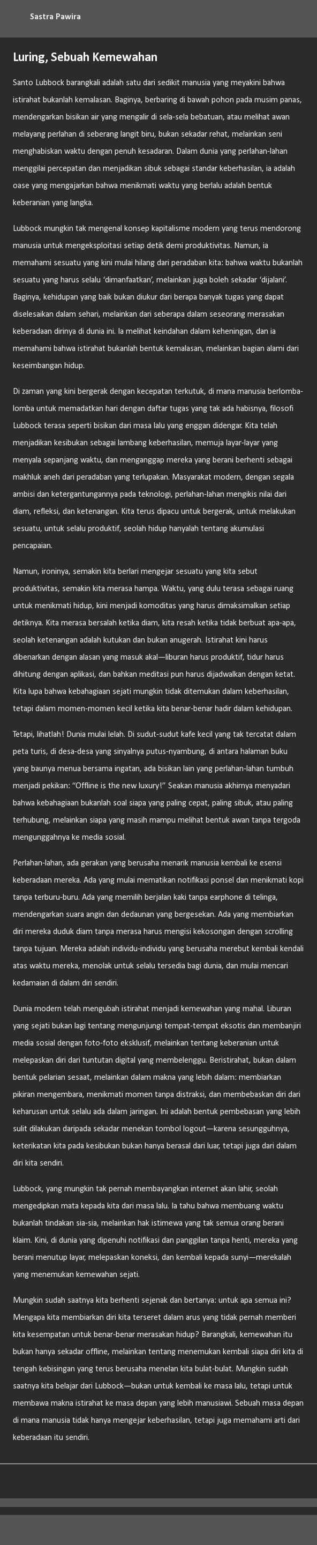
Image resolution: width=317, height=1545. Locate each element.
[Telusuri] (302, 17)
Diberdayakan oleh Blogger (158, 1530)
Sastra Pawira (55, 17)
